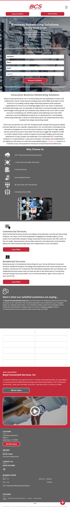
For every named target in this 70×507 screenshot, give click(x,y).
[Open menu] (66, 7)
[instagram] (4, 469)
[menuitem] (5, 498)
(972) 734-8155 (9, 465)
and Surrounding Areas (11, 457)
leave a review (47, 307)
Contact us (52, 141)
